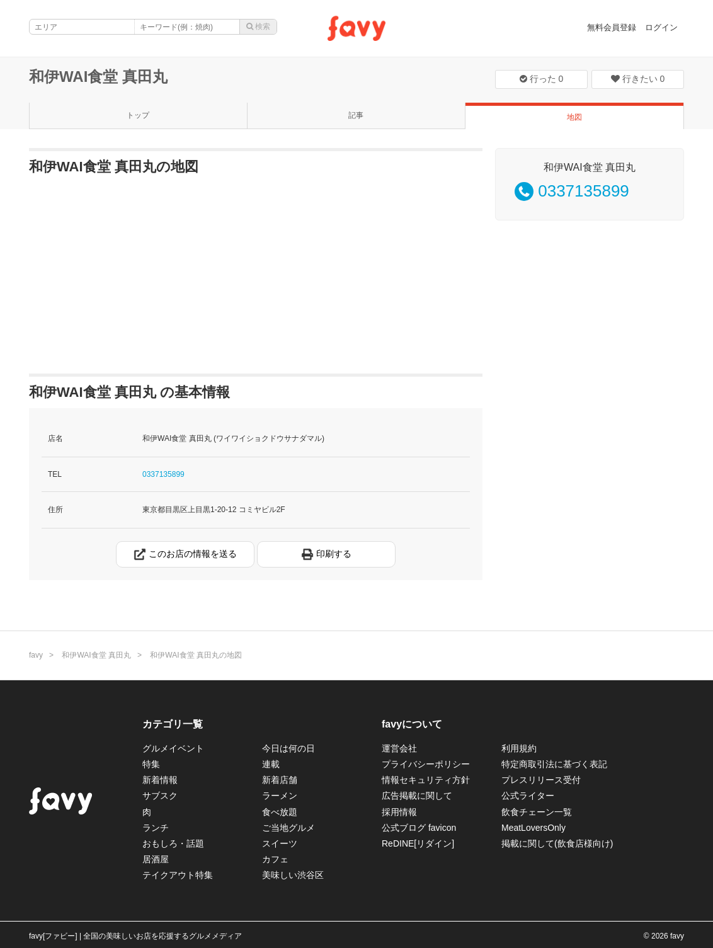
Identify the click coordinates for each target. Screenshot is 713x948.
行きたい (638, 79)
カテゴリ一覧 (172, 724)
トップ (138, 115)
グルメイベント (173, 748)
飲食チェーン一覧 (536, 812)
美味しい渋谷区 (293, 875)
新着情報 (160, 780)
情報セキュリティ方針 (426, 780)
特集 (151, 764)
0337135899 (163, 474)
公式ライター (527, 796)
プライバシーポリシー (426, 764)
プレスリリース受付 (541, 780)
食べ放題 (279, 812)
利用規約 (519, 748)
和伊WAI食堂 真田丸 (98, 76)
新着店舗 (279, 780)
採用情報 (399, 812)
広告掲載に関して (417, 796)
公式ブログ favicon (419, 828)
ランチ (155, 828)
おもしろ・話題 (173, 843)
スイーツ (279, 843)
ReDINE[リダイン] (418, 843)
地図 (574, 117)
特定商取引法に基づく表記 (554, 764)
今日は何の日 (288, 748)
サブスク (160, 796)
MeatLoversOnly (533, 828)
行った (542, 79)
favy (36, 655)
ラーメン (279, 796)
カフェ (275, 859)
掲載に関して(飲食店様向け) (557, 843)
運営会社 (399, 748)
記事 (355, 115)
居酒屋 (155, 859)
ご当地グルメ (288, 828)
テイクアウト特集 (177, 875)
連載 (271, 764)
